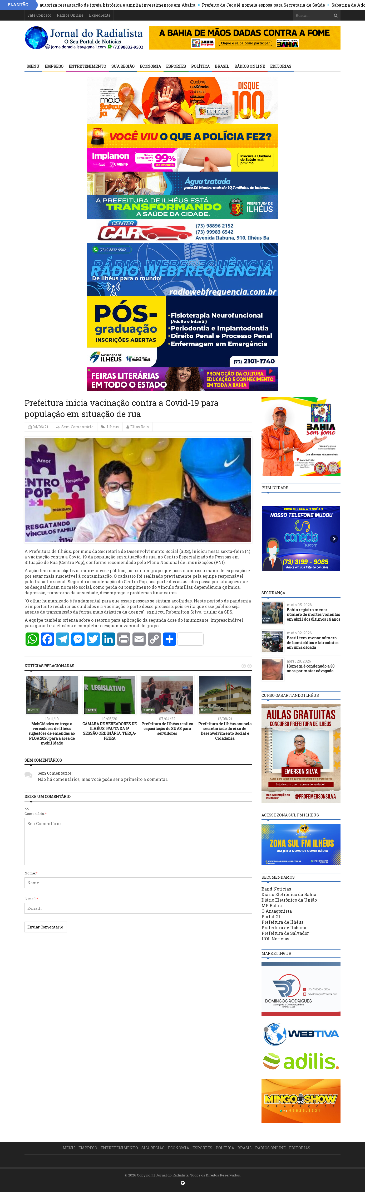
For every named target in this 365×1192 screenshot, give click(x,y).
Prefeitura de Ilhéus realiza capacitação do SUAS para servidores (167, 728)
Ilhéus (113, 426)
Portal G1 (271, 916)
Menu (33, 66)
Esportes (176, 66)
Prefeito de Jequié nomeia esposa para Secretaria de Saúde (266, 5)
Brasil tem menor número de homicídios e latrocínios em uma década (312, 642)
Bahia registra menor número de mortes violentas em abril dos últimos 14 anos (313, 614)
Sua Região (123, 66)
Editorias (280, 66)
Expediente (100, 15)
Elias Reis (139, 426)
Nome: (31, 873)
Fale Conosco (39, 15)
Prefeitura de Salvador (285, 933)
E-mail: (31, 898)
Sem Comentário (77, 426)
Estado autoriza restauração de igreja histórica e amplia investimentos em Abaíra (113, 5)
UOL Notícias (275, 938)
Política (200, 66)
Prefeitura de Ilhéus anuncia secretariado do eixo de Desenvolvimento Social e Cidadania (224, 731)
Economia (150, 66)
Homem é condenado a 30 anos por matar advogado (310, 668)
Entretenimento (87, 66)
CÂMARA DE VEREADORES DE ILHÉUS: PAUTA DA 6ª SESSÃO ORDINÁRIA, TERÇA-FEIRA (109, 731)
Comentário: (35, 813)
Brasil (222, 66)
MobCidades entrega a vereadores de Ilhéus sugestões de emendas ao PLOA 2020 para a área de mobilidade (52, 733)
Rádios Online (70, 15)
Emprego (54, 66)
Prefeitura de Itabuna (284, 927)
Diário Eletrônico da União (289, 900)
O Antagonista (277, 911)
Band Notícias (276, 889)
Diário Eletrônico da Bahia (289, 894)
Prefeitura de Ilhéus (282, 922)
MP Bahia (272, 905)
